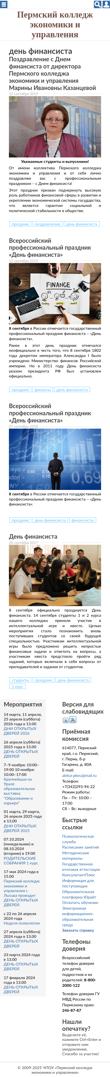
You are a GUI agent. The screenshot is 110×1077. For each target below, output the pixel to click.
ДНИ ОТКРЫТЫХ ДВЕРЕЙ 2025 (20, 828)
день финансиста (81, 223)
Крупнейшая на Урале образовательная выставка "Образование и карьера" (19, 791)
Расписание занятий (80, 847)
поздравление (47, 223)
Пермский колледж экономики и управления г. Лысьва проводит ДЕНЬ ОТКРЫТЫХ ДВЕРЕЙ (22, 893)
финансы (43, 389)
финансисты (82, 520)
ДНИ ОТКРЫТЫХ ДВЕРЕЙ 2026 (20, 730)
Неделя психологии (22, 923)
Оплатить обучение (80, 902)
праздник (20, 223)
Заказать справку (78, 930)
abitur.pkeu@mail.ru (79, 775)
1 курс (17, 686)
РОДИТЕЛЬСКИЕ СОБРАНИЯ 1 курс (21, 860)
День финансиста (33, 536)
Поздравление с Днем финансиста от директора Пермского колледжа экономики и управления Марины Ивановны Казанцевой (52, 73)
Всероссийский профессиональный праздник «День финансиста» (50, 247)
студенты (20, 680)
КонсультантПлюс (78, 874)
